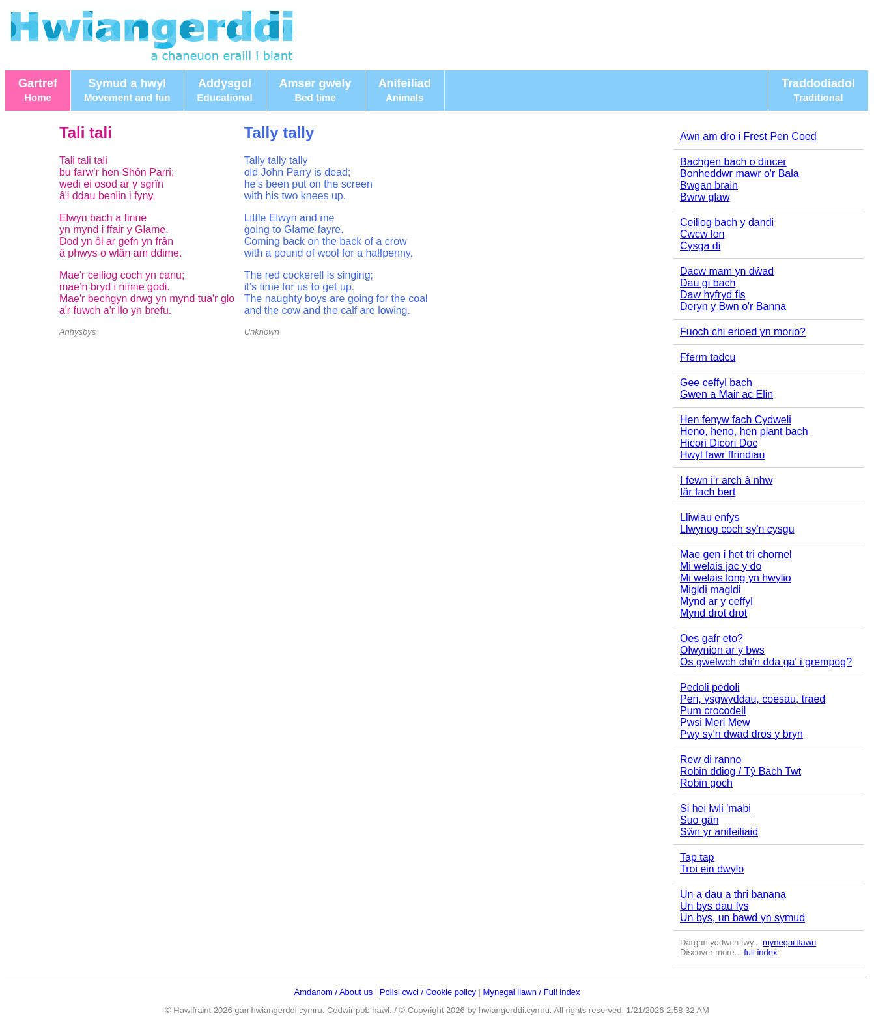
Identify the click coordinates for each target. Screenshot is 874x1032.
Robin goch (706, 782)
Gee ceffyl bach (716, 382)
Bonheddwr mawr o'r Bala (739, 173)
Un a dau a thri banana (733, 894)
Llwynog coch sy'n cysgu (737, 529)
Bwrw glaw (704, 196)
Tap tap (697, 857)
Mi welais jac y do (720, 566)
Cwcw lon (702, 234)
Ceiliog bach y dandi (727, 222)
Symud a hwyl (127, 90)
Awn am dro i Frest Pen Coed (748, 136)
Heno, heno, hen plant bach (744, 431)
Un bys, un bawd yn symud (742, 917)
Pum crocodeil (713, 710)
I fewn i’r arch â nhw (726, 480)
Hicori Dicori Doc (718, 443)
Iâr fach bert (707, 491)
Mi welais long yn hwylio (735, 577)
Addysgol (225, 90)
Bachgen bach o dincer (733, 161)
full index (760, 952)
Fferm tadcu (707, 357)
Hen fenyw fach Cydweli (735, 419)
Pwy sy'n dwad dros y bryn (741, 734)
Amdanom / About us (333, 992)
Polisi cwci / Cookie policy (428, 992)
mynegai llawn (789, 942)
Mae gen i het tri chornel (736, 554)
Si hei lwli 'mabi (715, 808)
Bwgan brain (709, 185)
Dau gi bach (707, 282)
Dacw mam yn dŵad (727, 271)
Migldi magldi (710, 589)
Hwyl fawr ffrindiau (722, 454)
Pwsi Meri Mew (715, 722)
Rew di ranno (710, 759)
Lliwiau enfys (710, 517)
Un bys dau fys (714, 906)
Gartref (37, 90)
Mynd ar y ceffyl (716, 601)
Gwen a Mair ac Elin (726, 394)
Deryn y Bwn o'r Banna (733, 306)
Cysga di (700, 245)
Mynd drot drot (713, 613)
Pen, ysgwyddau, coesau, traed (752, 698)
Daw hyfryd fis (712, 294)
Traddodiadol (818, 90)
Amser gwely (315, 90)
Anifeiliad (404, 90)
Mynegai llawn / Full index (531, 992)
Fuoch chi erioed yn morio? (743, 331)
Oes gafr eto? (711, 638)
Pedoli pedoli (710, 687)
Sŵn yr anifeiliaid (719, 831)
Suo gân (699, 820)
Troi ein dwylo (712, 868)
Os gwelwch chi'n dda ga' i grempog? (766, 661)
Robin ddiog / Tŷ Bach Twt (740, 771)
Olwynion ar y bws (722, 650)
